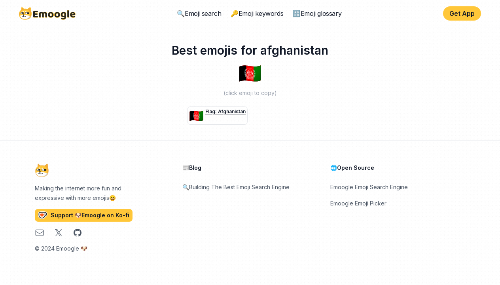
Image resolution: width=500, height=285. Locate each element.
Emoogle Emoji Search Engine (369, 187)
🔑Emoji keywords (257, 13)
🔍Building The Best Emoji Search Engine (236, 187)
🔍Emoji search (199, 13)
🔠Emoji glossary (317, 13)
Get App (462, 13)
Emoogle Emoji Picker (358, 203)
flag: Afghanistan (225, 111)
